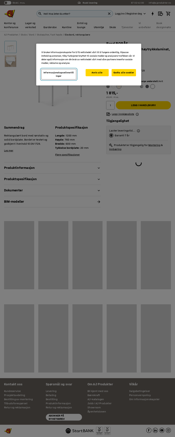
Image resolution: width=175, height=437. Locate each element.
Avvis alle (97, 72)
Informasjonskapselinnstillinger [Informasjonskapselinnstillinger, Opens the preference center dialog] (59, 74)
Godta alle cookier (123, 72)
